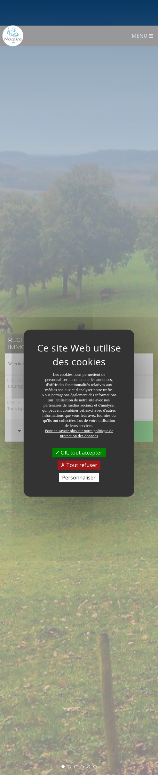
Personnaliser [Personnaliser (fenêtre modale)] (79, 451)
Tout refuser (79, 439)
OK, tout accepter (78, 426)
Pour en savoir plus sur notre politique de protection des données (79, 407)
